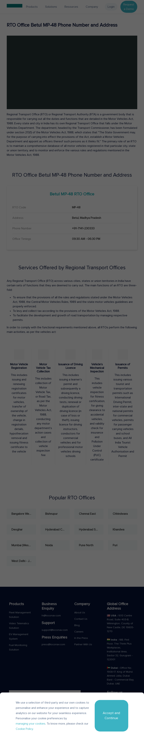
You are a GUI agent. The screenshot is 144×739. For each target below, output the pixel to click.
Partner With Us (83, 644)
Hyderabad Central (57, 529)
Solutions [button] (51, 6)
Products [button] (32, 6)
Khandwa (118, 529)
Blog (77, 625)
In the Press (81, 638)
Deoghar (16, 529)
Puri (115, 545)
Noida (49, 545)
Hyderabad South (90, 529)
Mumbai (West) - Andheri (23, 545)
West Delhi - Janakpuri (23, 561)
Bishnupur (51, 513)
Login (111, 6)
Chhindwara (120, 513)
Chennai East (87, 513)
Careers (78, 631)
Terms (105, 717)
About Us (79, 612)
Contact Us (80, 619)
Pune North (86, 545)
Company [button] (92, 6)
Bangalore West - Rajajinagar (23, 513)
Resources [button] (71, 6)
